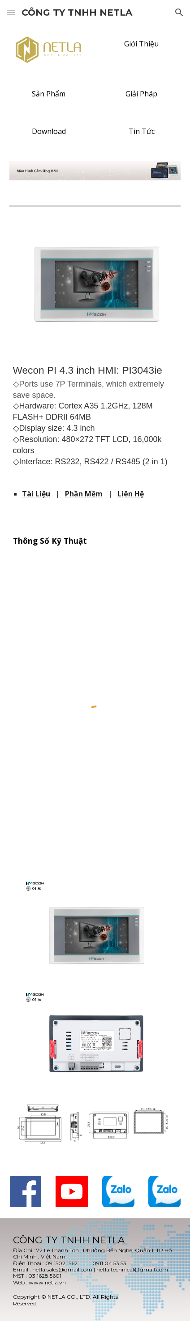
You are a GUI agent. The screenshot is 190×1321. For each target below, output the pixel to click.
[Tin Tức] (141, 131)
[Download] (48, 131)
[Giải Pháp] (141, 94)
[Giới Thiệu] (141, 44)
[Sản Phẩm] (48, 94)
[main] (95, 418)
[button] (11, 12)
